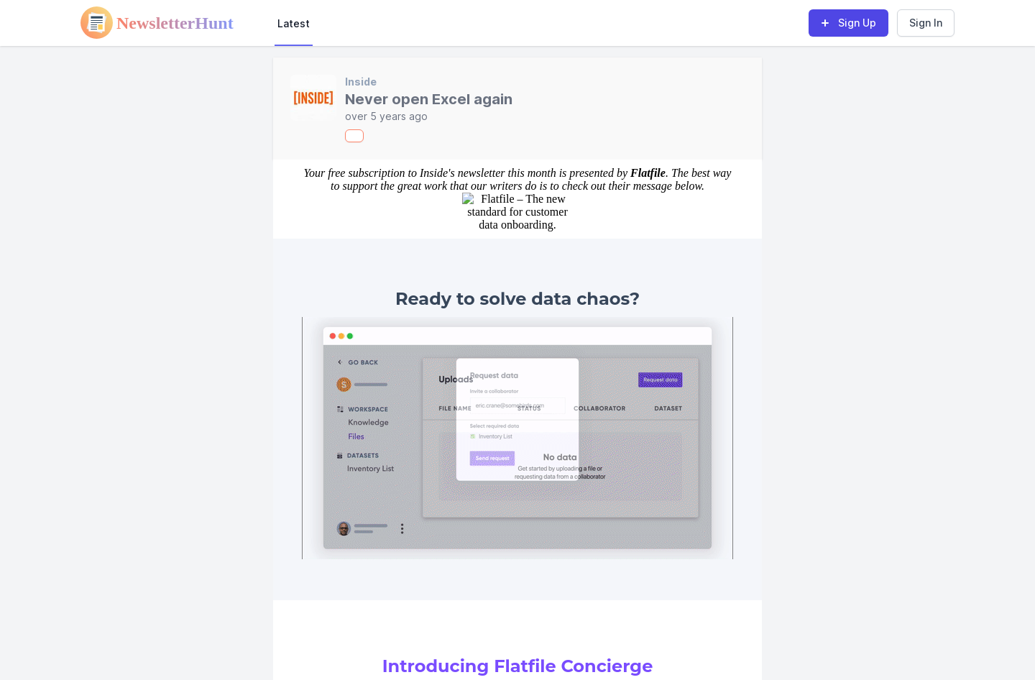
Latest (293, 23)
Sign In (925, 23)
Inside (361, 81)
